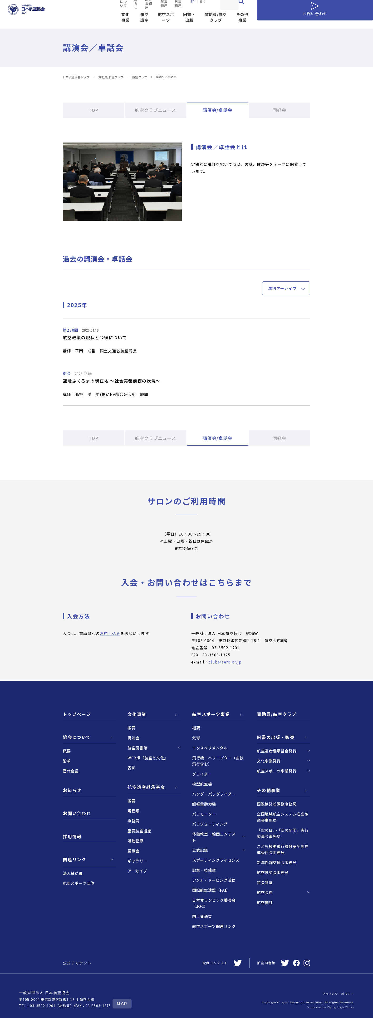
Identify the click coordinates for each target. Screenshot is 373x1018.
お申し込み (110, 633)
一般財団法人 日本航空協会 (44, 992)
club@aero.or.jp (225, 662)
